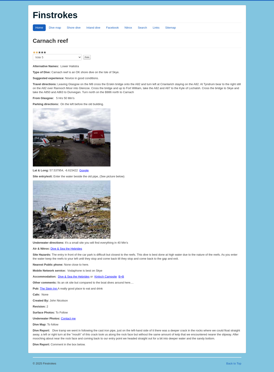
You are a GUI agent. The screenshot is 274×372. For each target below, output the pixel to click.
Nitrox (128, 27)
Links (156, 27)
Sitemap (170, 27)
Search (142, 27)
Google (84, 170)
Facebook (112, 27)
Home (39, 27)
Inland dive (93, 27)
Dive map (55, 27)
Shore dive (74, 27)
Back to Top (233, 363)
